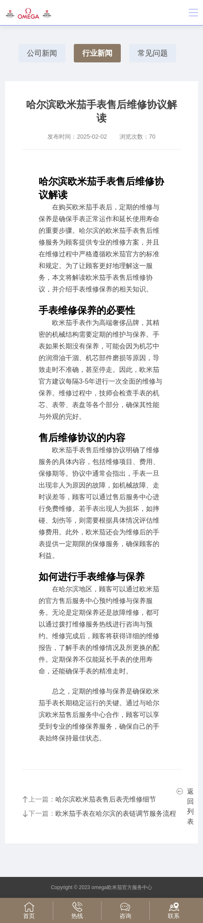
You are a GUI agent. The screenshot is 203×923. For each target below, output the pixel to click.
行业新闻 (97, 53)
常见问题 (153, 53)
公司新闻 (42, 53)
